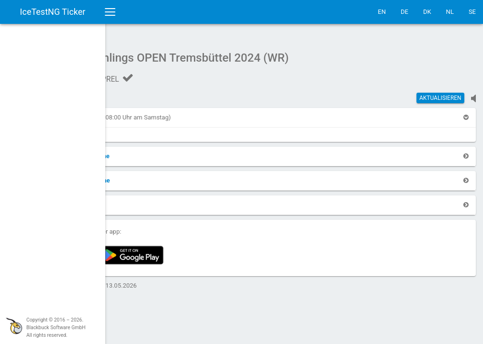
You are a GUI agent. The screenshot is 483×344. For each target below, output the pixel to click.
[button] (136, 112)
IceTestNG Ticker (53, 12)
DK (427, 11)
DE (404, 11)
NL (450, 11)
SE (472, 11)
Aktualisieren (440, 93)
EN (382, 11)
